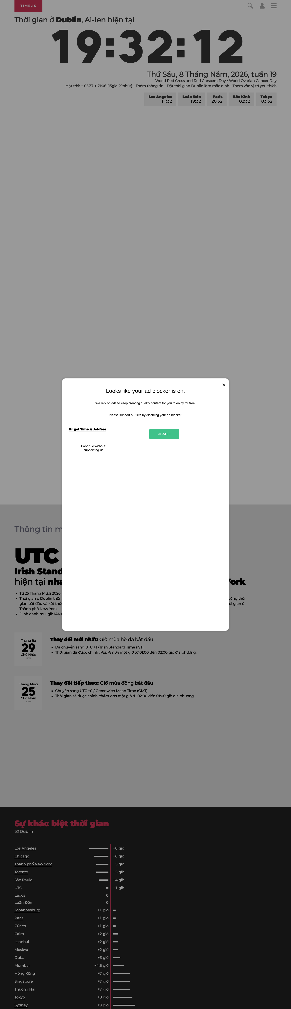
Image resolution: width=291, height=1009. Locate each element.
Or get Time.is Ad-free (87, 429)
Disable (164, 434)
